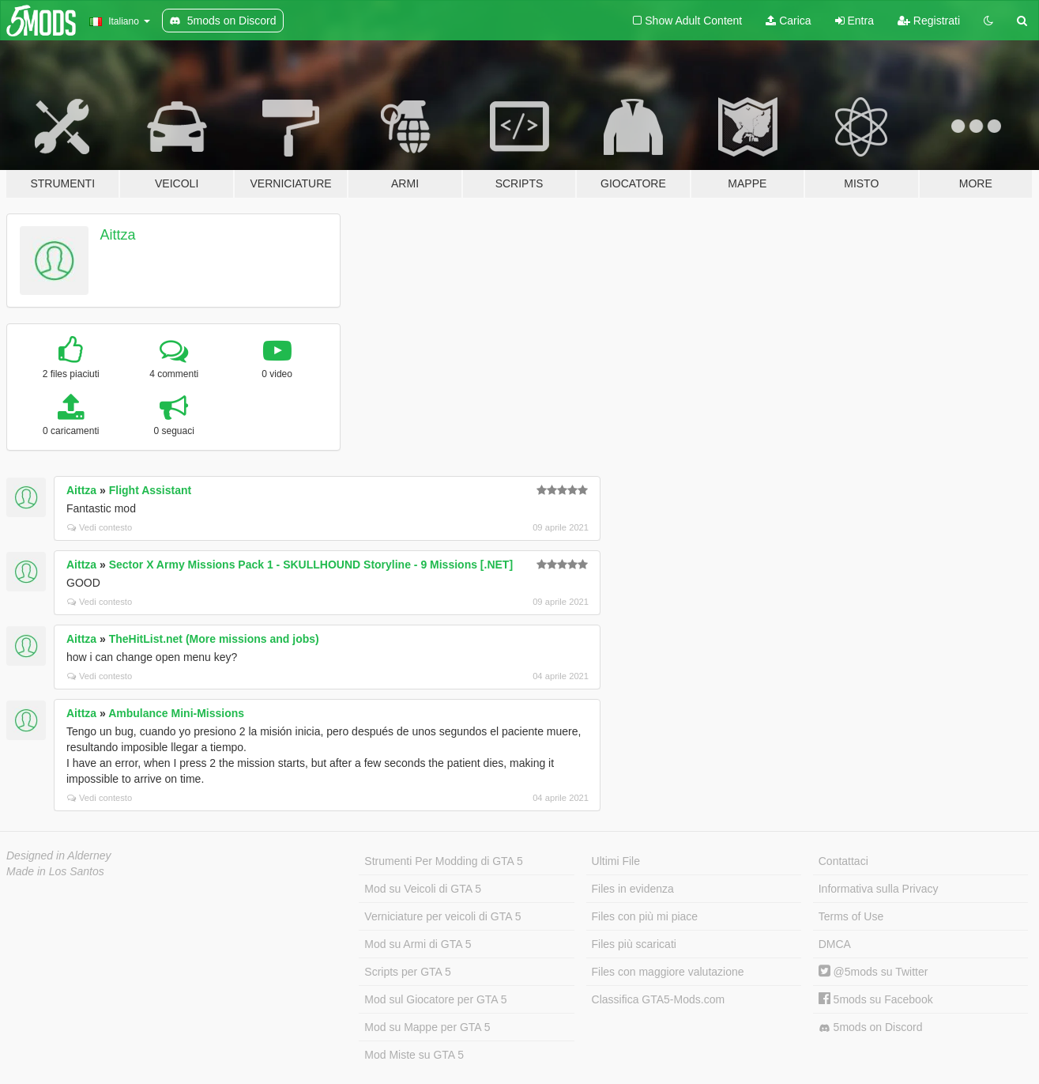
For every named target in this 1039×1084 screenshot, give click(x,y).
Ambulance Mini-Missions (176, 713)
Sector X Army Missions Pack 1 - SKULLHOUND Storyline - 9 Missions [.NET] (311, 564)
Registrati (929, 20)
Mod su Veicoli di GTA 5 (422, 888)
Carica (788, 20)
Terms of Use (851, 916)
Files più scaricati (634, 944)
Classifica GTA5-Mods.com (658, 999)
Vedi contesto (99, 527)
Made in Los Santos (55, 871)
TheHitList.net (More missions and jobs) (214, 639)
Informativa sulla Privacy (879, 888)
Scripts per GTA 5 (407, 971)
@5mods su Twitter (873, 972)
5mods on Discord (871, 1027)
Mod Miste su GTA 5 (414, 1054)
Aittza (118, 235)
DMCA (835, 944)
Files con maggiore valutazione (668, 971)
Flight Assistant (150, 490)
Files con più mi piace (645, 916)
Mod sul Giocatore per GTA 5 (435, 999)
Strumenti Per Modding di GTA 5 (443, 861)
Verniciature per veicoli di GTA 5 (442, 916)
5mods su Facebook (876, 999)
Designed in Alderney (58, 855)
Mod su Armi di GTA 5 (417, 944)
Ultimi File (616, 861)
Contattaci (843, 861)
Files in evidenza (633, 888)
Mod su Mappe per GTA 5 (427, 1027)
